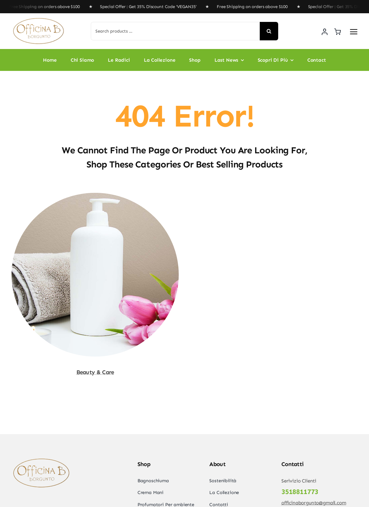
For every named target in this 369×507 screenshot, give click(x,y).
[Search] (269, 31)
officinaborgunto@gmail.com (313, 503)
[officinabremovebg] (39, 19)
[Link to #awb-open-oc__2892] (353, 31)
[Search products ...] (175, 31)
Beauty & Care (95, 372)
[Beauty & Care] (95, 197)
